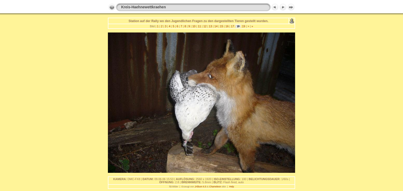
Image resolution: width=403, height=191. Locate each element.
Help (231, 186)
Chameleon (215, 186)
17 (232, 26)
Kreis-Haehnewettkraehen (143, 7)
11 (199, 26)
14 (216, 26)
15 (221, 26)
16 (227, 26)
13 (210, 26)
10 (194, 26)
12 (205, 26)
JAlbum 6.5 (200, 186)
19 (243, 26)
